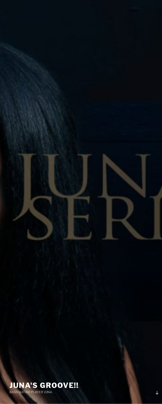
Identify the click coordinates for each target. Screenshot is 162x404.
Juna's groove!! (44, 385)
